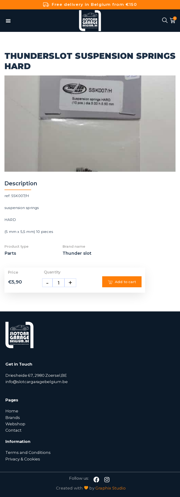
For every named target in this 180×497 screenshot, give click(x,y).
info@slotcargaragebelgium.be (36, 381)
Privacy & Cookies (22, 458)
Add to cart (122, 282)
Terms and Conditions (28, 452)
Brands (12, 417)
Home (11, 410)
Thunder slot (77, 253)
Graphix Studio (110, 488)
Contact (13, 430)
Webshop (15, 423)
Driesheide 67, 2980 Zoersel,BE (36, 375)
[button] (8, 20)
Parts (10, 253)
